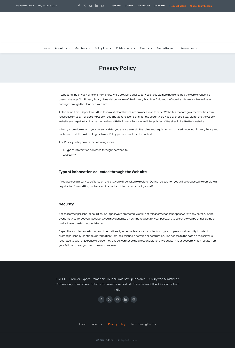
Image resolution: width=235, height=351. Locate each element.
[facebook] (79, 5)
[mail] (102, 5)
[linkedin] (96, 5)
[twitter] (85, 5)
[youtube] (90, 5)
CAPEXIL (110, 340)
